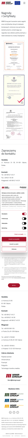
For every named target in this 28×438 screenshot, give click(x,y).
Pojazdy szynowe (6, 356)
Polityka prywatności (18, 277)
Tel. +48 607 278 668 (7, 337)
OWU (12, 436)
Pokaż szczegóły (18, 234)
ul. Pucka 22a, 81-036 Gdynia (10, 331)
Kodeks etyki (23, 436)
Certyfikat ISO (17, 436)
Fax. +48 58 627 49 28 (8, 317)
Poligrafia (4, 365)
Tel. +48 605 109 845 (7, 345)
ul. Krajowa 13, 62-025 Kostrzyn (11, 348)
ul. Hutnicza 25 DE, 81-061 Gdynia (11, 340)
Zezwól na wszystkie (14, 239)
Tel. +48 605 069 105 (7, 328)
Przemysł (4, 362)
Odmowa (14, 249)
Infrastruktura (5, 359)
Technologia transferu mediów (10, 368)
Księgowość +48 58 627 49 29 (10, 180)
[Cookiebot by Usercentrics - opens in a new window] (20, 188)
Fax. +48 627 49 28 (7, 177)
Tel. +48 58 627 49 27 (8, 174)
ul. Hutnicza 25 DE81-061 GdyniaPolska (6, 303)
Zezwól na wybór (13, 244)
